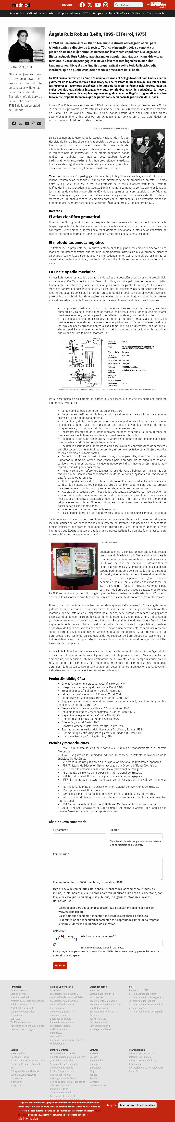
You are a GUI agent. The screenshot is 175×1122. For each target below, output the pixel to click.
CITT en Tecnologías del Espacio (146, 1011)
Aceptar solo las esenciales (137, 1107)
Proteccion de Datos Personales (146, 1067)
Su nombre (59, 830)
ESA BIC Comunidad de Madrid (106, 1004)
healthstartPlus (98, 1018)
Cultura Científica (59, 1050)
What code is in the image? (97, 936)
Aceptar (111, 1107)
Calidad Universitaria (61, 986)
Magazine (95, 1082)
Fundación (15, 986)
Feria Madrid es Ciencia (62, 1053)
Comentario (60, 854)
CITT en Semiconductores (142, 993)
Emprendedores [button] (68, 13)
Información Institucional (142, 1053)
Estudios (94, 1015)
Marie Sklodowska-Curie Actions (27, 1060)
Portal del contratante (22, 1008)
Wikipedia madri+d (60, 1085)
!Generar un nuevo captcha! (54, 944)
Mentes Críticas (98, 1085)
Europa (14, 1050)
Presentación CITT (138, 990)
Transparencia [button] (156, 13)
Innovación (16, 1082)
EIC (12, 1067)
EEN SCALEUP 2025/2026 (23, 1074)
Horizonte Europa (19, 1057)
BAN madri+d (97, 997)
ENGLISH (67, 4)
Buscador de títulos (60, 1018)
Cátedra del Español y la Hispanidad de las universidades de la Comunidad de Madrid (67, 1100)
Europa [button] (97, 13)
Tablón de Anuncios (20, 1022)
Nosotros (55, 990)
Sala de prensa (18, 993)
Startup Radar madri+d (102, 993)
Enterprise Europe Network (24, 1071)
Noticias (94, 1057)
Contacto (15, 1018)
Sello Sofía (56, 1036)
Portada (94, 1053)
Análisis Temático (59, 1029)
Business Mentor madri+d (103, 1011)
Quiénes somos (18, 990)
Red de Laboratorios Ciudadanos (67, 1082)
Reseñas (94, 1078)
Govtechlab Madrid (100, 1025)
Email (113, 830)
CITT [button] (85, 13)
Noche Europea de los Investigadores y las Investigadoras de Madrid (63, 1075)
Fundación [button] (16, 13)
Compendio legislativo (22, 1011)
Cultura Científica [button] (116, 13)
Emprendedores (98, 986)
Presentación (17, 1053)
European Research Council (25, 1064)
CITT (131, 986)
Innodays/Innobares (100, 1029)
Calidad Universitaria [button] (40, 13)
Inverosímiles (97, 1060)
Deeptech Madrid (99, 1022)
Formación (16, 1015)
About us (94, 990)
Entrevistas (96, 1067)
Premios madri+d (19, 997)
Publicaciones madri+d (22, 1004)
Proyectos (15, 1085)
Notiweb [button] (137, 13)
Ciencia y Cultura (59, 1089)
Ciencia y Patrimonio (61, 1092)
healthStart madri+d (100, 1008)
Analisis (94, 1064)
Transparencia (137, 1050)
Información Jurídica (140, 1057)
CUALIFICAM (56, 1033)
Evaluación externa (60, 1025)
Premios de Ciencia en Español (27, 1001)
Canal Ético (135, 1071)
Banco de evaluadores (62, 1022)
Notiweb (94, 1050)
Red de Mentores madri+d (103, 1001)
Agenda (93, 1074)
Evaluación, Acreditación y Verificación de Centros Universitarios (64, 1005)
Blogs (92, 1071)
